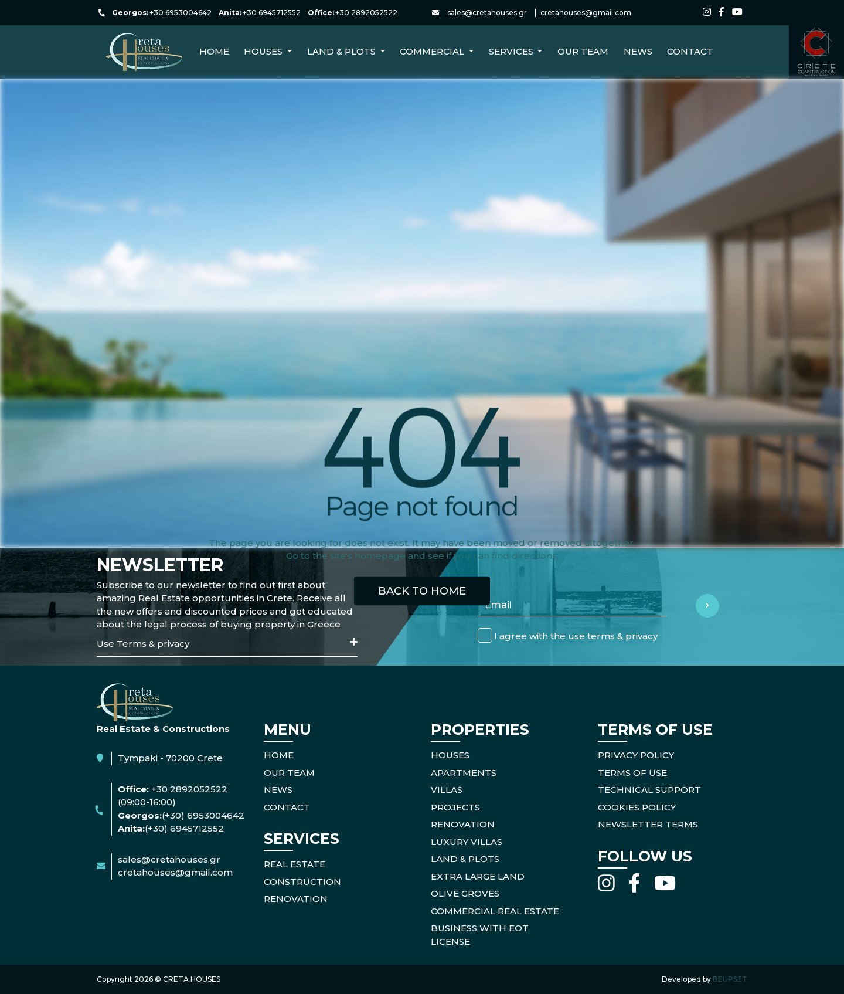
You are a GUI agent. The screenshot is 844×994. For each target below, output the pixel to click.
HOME (279, 755)
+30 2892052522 (366, 12)
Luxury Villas (466, 841)
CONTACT (690, 51)
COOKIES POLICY (637, 807)
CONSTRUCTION (302, 881)
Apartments (463, 772)
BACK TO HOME (422, 590)
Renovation (463, 824)
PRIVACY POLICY (636, 755)
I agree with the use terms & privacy (576, 635)
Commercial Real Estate (495, 911)
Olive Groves (465, 893)
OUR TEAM (289, 772)
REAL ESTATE (294, 864)
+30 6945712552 (272, 12)
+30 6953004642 (180, 12)
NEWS (638, 51)
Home (214, 51)
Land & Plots (465, 858)
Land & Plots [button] (342, 51)
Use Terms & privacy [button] (227, 643)
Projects (455, 807)
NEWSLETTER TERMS (648, 824)
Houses (450, 755)
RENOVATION (296, 898)
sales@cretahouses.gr (487, 12)
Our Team (582, 51)
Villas (446, 789)
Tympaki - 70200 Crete (170, 758)
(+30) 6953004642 (203, 815)
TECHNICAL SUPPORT (649, 789)
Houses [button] (264, 51)
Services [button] (512, 51)
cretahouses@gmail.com (585, 12)
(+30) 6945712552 (184, 828)
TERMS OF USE (632, 772)
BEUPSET (730, 979)
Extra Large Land (478, 876)
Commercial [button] (433, 51)
